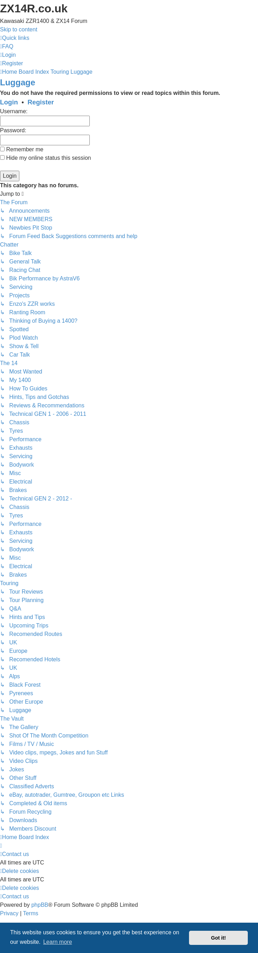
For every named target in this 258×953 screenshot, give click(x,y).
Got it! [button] (218, 938)
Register (40, 102)
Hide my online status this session (45, 158)
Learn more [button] (57, 942)
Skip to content (18, 29)
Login (9, 102)
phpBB (39, 905)
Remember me (21, 149)
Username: (13, 111)
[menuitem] (6, 46)
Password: (13, 130)
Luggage (17, 82)
